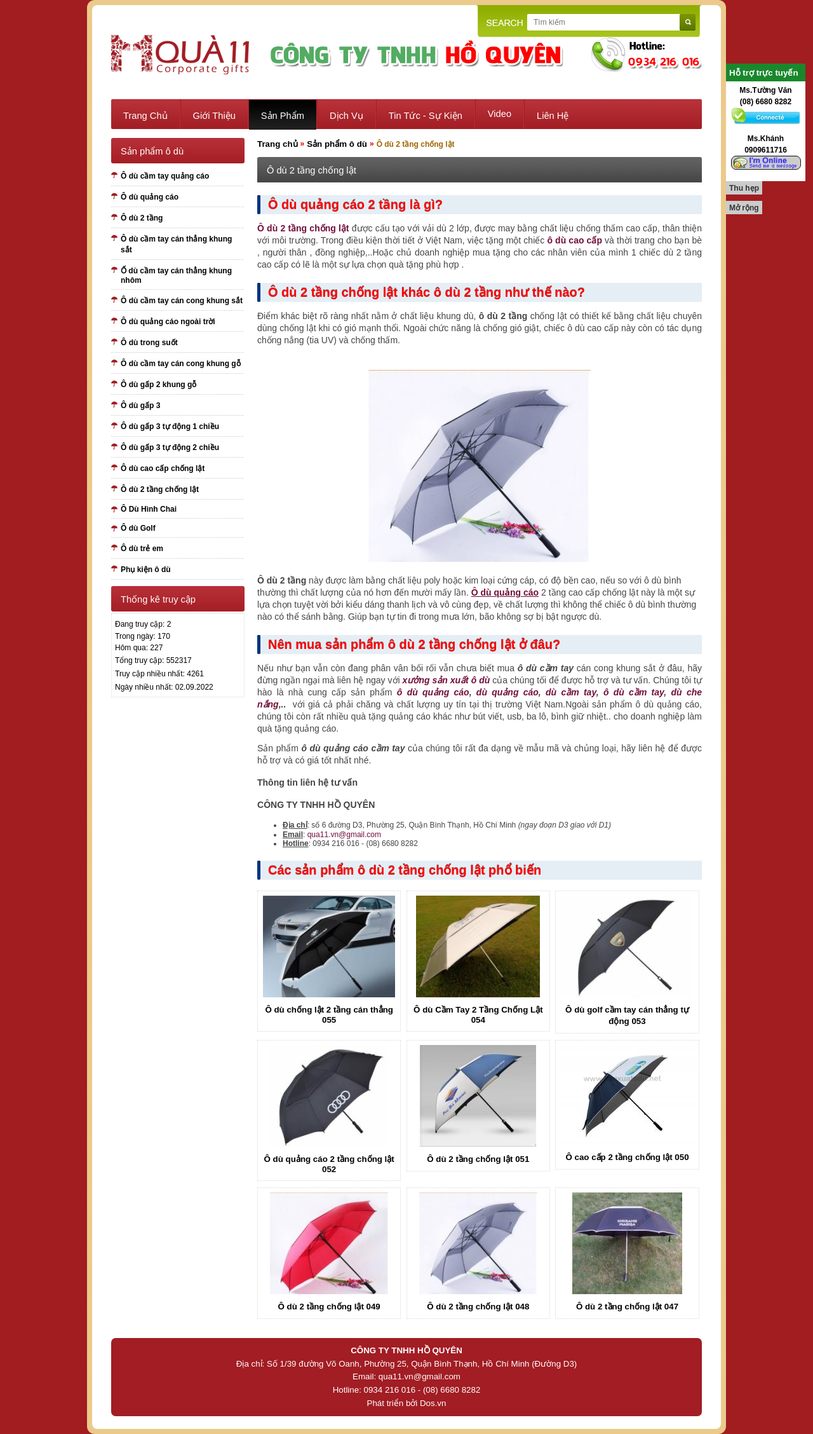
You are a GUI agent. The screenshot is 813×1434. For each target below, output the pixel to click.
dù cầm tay (571, 692)
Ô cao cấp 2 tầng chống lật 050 (627, 1157)
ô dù (556, 240)
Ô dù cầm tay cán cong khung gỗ (181, 363)
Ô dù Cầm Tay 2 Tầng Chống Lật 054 (478, 1015)
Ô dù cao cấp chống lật (163, 468)
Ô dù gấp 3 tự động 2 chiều (170, 447)
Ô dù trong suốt (149, 342)
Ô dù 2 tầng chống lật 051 (478, 1159)
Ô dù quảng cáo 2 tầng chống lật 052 (329, 1164)
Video (499, 114)
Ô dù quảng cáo (149, 197)
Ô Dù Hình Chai (149, 509)
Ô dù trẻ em (142, 548)
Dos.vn (433, 1403)
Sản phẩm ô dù (337, 144)
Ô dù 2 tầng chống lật (160, 489)
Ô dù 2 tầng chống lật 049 (329, 1306)
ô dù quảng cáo (433, 692)
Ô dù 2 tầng (142, 218)
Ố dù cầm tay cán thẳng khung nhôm (176, 275)
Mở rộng (744, 207)
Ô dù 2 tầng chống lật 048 (478, 1306)
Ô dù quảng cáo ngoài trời (168, 321)
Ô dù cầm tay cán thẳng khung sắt (176, 244)
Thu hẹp (744, 188)
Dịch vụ (346, 116)
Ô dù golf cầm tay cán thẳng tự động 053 (627, 1015)
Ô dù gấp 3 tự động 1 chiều (170, 426)
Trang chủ (145, 116)
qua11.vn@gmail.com (344, 834)
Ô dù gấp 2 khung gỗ (158, 384)
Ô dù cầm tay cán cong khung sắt (182, 300)
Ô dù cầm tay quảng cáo (165, 176)
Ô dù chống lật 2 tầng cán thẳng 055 (329, 1015)
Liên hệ (552, 116)
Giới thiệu (214, 116)
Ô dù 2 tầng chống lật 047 (627, 1306)
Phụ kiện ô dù (146, 569)
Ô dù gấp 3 (140, 405)
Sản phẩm (282, 116)
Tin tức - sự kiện (425, 116)
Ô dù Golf (138, 528)
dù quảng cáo (507, 692)
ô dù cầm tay (633, 692)
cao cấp (585, 240)
